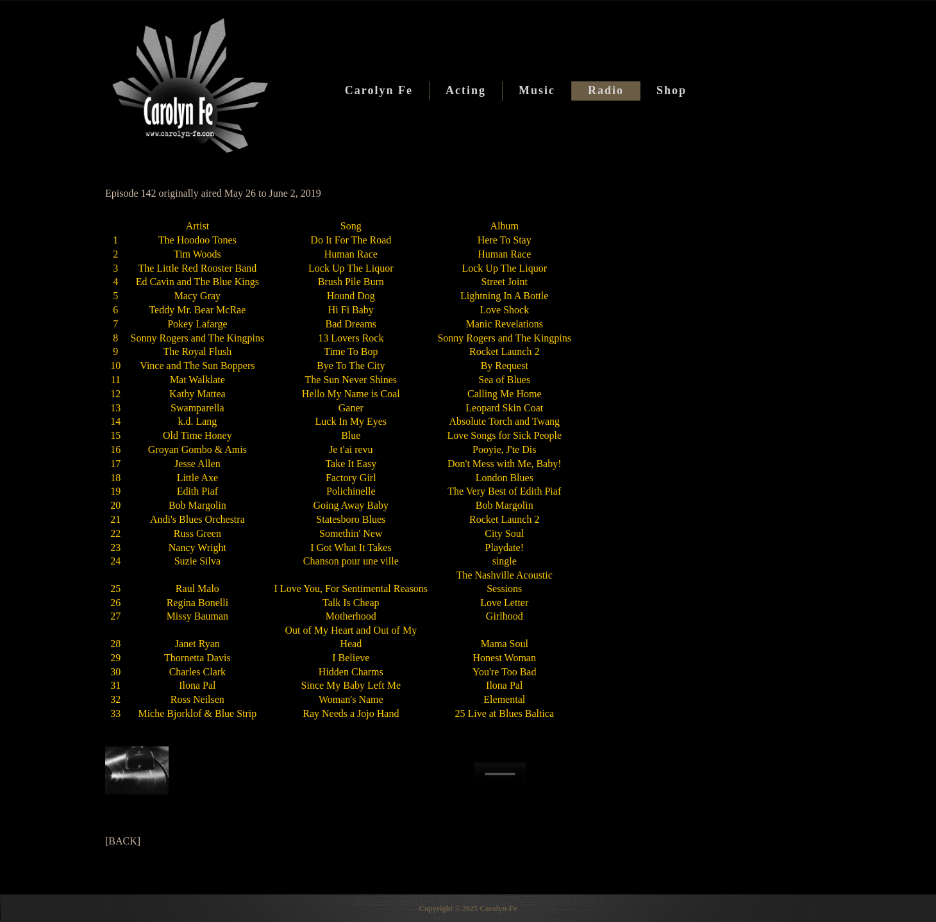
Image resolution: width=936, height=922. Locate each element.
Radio (606, 90)
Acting (466, 90)
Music (537, 90)
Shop (671, 90)
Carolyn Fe (379, 90)
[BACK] (122, 841)
